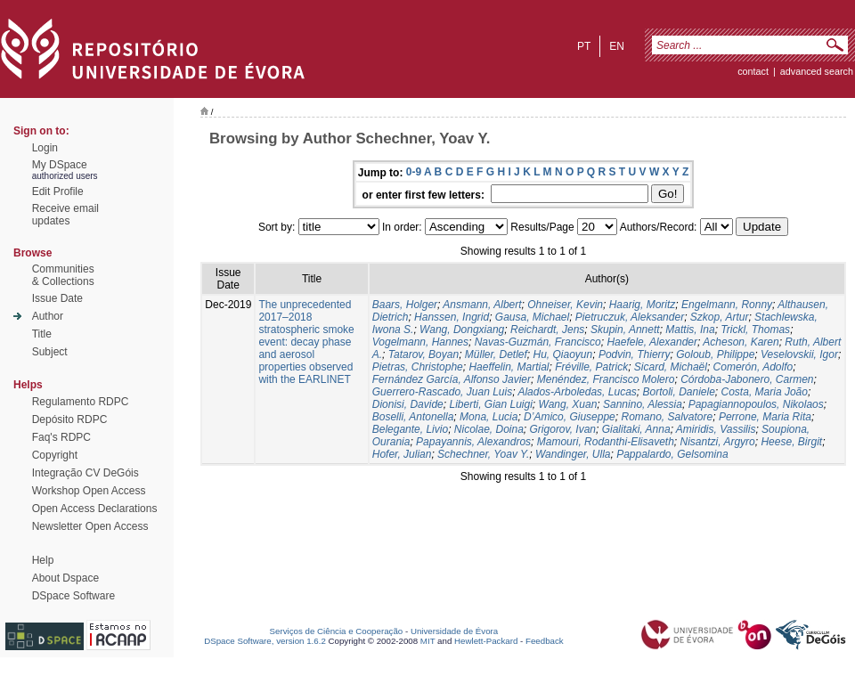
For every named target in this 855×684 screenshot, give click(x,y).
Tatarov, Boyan (423, 354)
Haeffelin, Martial (508, 367)
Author (47, 316)
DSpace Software (73, 596)
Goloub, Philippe (715, 354)
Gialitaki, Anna (636, 429)
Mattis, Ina (689, 329)
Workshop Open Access (89, 490)
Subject (50, 352)
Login (45, 148)
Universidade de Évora (454, 631)
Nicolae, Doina (489, 429)
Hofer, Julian (402, 454)
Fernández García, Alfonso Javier (451, 379)
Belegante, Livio (410, 429)
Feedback (544, 641)
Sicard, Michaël (670, 367)
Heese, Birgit (791, 442)
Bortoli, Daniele (678, 392)
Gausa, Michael (532, 317)
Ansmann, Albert (482, 304)
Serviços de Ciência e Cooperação (336, 631)
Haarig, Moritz (642, 304)
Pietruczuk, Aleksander (629, 317)
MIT (428, 641)
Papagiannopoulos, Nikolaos (756, 404)
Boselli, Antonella (413, 417)
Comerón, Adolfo (753, 367)
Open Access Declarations (95, 508)
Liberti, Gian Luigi (490, 404)
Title (42, 334)
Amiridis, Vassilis (716, 429)
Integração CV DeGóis (85, 473)
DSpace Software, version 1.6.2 (265, 641)
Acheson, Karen (740, 342)
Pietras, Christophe (417, 367)
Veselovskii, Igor (799, 354)
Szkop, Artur (719, 317)
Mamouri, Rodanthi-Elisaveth (605, 442)
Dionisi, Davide (408, 404)
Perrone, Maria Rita (765, 417)
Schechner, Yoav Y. (483, 454)
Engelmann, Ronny (726, 304)
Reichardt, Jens (547, 329)
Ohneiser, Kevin (565, 304)
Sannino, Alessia (642, 404)
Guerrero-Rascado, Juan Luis (442, 392)
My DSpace (59, 165)
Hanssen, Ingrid (451, 317)
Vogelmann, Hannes (420, 342)
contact (753, 71)
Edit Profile (58, 191)
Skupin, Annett (625, 329)
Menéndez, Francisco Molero (606, 379)
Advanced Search (816, 71)
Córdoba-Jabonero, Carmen (746, 379)
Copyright (54, 455)
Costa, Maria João (764, 392)
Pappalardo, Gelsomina (672, 454)
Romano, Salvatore (666, 417)
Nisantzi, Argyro (717, 442)
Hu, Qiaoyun (563, 354)
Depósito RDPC (70, 419)
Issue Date (57, 298)
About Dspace (65, 578)
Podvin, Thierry (634, 354)
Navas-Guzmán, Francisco (538, 342)
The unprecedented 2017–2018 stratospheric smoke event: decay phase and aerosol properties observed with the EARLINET (306, 342)
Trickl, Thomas (755, 329)
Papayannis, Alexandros (473, 442)
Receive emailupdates (65, 214)
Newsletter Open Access (90, 526)
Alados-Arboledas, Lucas (576, 392)
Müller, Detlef (496, 354)
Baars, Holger (404, 304)
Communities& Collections (63, 275)
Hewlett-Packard (485, 641)
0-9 (413, 172)
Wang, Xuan (568, 404)
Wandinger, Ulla (573, 454)
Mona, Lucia (488, 417)
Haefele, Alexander (652, 342)
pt (583, 46)
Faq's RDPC (61, 437)
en (616, 46)
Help (43, 560)
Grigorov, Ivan (563, 429)
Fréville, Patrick (591, 367)
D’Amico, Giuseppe (569, 417)
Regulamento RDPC (80, 401)
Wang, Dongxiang (461, 329)
